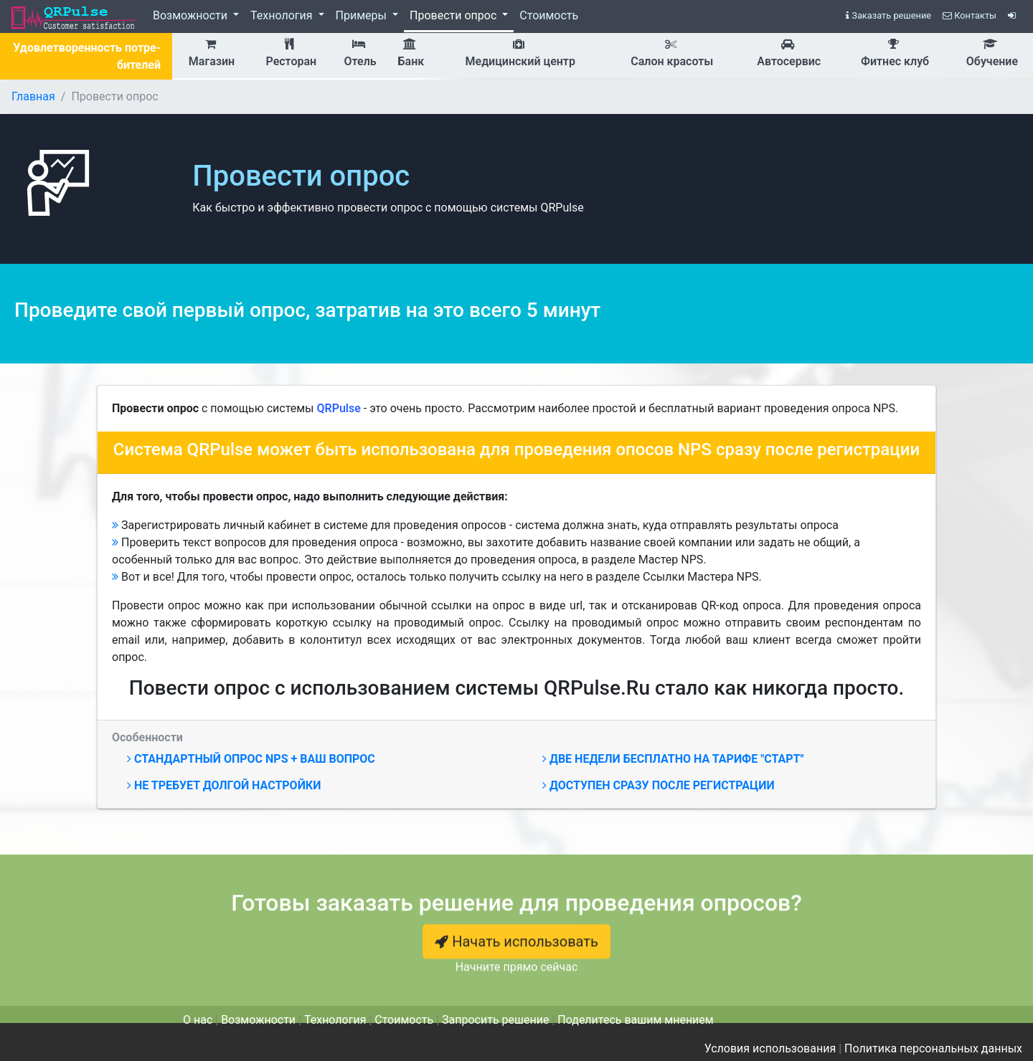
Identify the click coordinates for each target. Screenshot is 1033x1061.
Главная (33, 96)
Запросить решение (495, 1020)
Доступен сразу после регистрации (658, 785)
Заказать (888, 15)
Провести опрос (454, 15)
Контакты (969, 15)
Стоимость (548, 15)
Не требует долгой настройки (224, 785)
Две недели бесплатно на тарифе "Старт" (673, 759)
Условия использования (770, 1048)
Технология (283, 15)
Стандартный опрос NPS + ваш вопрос (251, 759)
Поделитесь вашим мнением (635, 1020)
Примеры (363, 15)
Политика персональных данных (933, 1048)
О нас (197, 1020)
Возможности (191, 15)
